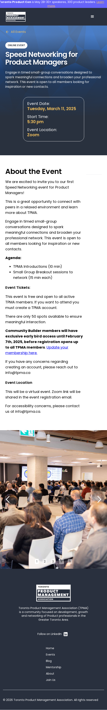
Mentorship (53, 667)
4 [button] (61, 561)
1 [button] (36, 561)
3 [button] (53, 561)
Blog (49, 661)
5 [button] (70, 561)
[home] (16, 17)
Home (50, 648)
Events (50, 655)
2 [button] (45, 561)
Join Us (50, 680)
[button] (92, 16)
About (50, 674)
